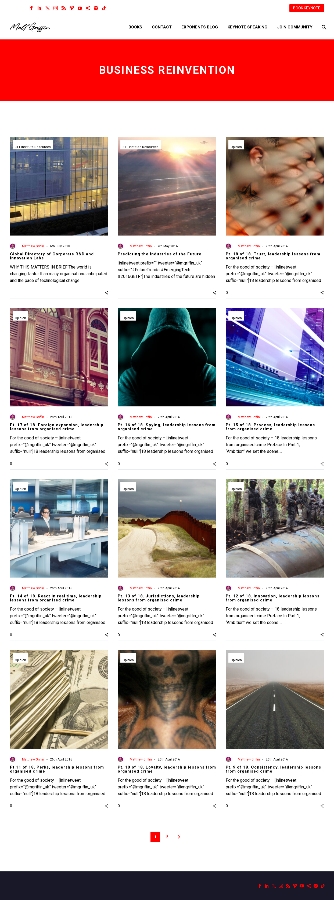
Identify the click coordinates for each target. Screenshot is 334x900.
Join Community (295, 27)
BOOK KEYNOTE (306, 8)
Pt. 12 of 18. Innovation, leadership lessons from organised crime (272, 598)
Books (135, 27)
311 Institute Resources (33, 147)
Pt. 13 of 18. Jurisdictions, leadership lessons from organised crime (159, 598)
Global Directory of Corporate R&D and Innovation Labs (52, 256)
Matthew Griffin (33, 246)
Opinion (236, 147)
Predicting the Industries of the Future (160, 254)
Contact (162, 27)
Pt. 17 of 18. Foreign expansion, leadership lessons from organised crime (56, 427)
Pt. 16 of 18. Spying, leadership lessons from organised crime (167, 427)
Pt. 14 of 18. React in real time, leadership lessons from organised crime (56, 598)
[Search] (323, 27)
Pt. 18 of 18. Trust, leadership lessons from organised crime (273, 256)
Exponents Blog (199, 27)
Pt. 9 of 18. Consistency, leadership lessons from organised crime (273, 769)
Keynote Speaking (247, 27)
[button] (106, 292)
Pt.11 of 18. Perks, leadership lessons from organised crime (57, 769)
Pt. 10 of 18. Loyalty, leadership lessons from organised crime (167, 769)
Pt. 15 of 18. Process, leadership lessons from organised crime (270, 427)
